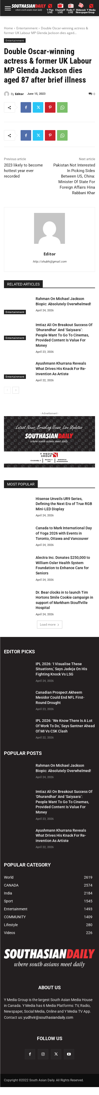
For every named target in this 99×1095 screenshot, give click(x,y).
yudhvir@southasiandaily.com (48, 1017)
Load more (49, 624)
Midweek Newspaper (81, 11)
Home (8, 28)
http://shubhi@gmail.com (50, 261)
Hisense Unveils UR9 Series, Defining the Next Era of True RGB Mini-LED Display (64, 504)
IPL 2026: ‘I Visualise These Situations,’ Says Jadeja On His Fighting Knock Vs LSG (61, 669)
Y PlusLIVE (50, 11)
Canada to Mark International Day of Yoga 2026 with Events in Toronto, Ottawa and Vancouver (64, 533)
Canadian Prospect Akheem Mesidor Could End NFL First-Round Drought (60, 697)
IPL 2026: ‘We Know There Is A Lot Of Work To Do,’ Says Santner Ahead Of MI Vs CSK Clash (65, 725)
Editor (19, 94)
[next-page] (15, 390)
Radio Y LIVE (71, 11)
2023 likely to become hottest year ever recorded (23, 171)
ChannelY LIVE (60, 11)
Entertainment (26, 28)
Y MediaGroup (91, 11)
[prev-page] (7, 390)
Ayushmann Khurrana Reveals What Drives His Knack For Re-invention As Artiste (61, 368)
